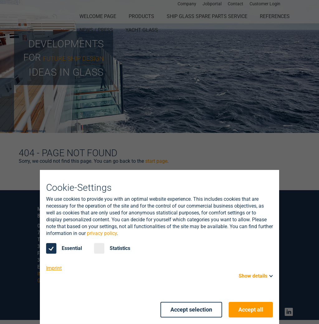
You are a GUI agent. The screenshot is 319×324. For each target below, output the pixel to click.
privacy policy (102, 234)
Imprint (54, 268)
